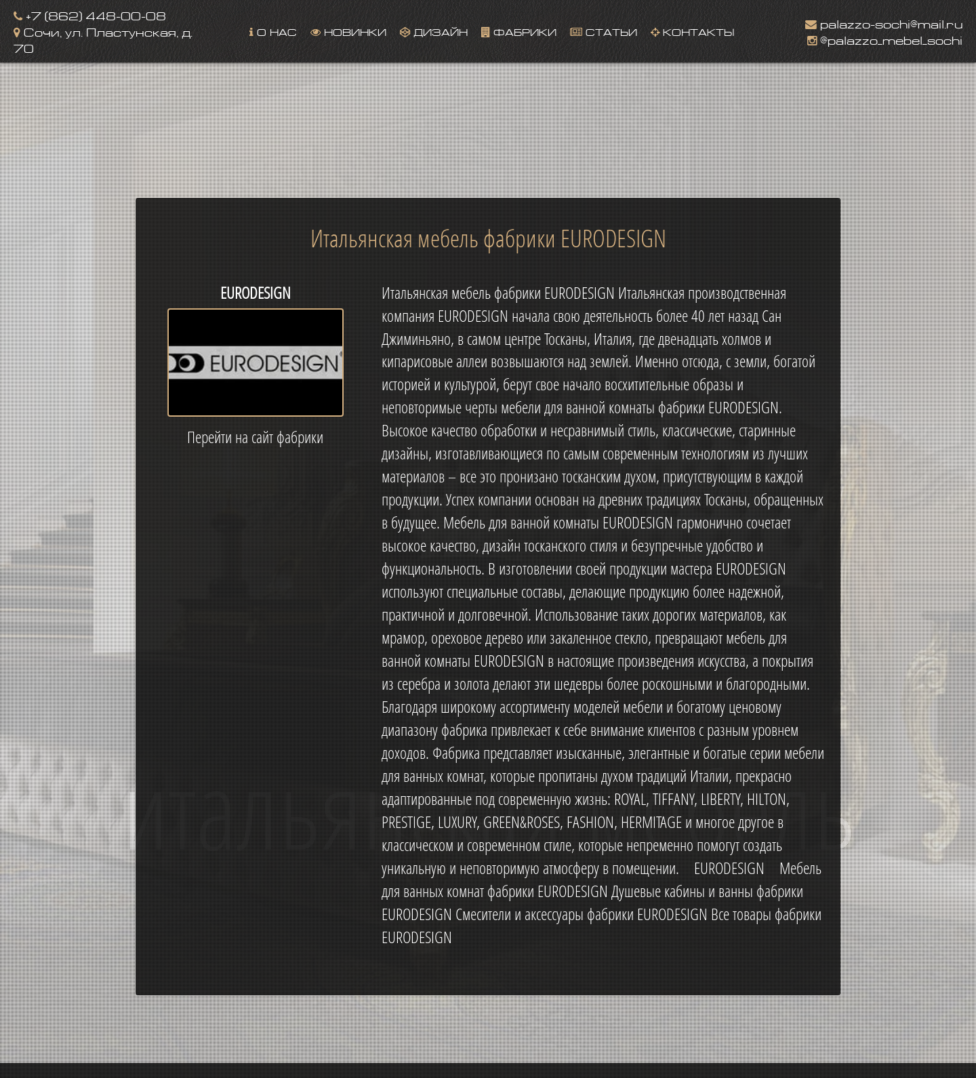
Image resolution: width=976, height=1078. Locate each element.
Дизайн (434, 31)
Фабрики (518, 31)
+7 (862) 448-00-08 (90, 15)
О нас (273, 31)
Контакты (692, 31)
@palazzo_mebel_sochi (884, 39)
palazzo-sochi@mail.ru (883, 23)
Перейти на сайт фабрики (255, 437)
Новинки (348, 31)
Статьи (603, 31)
